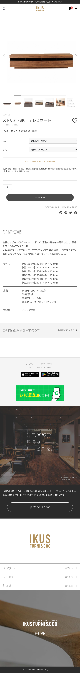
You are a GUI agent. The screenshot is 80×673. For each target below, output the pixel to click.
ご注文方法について (52, 207)
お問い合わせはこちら (69, 207)
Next (76, 54)
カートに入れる (40, 197)
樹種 (4, 141)
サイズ (5, 150)
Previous (4, 54)
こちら (13, 171)
